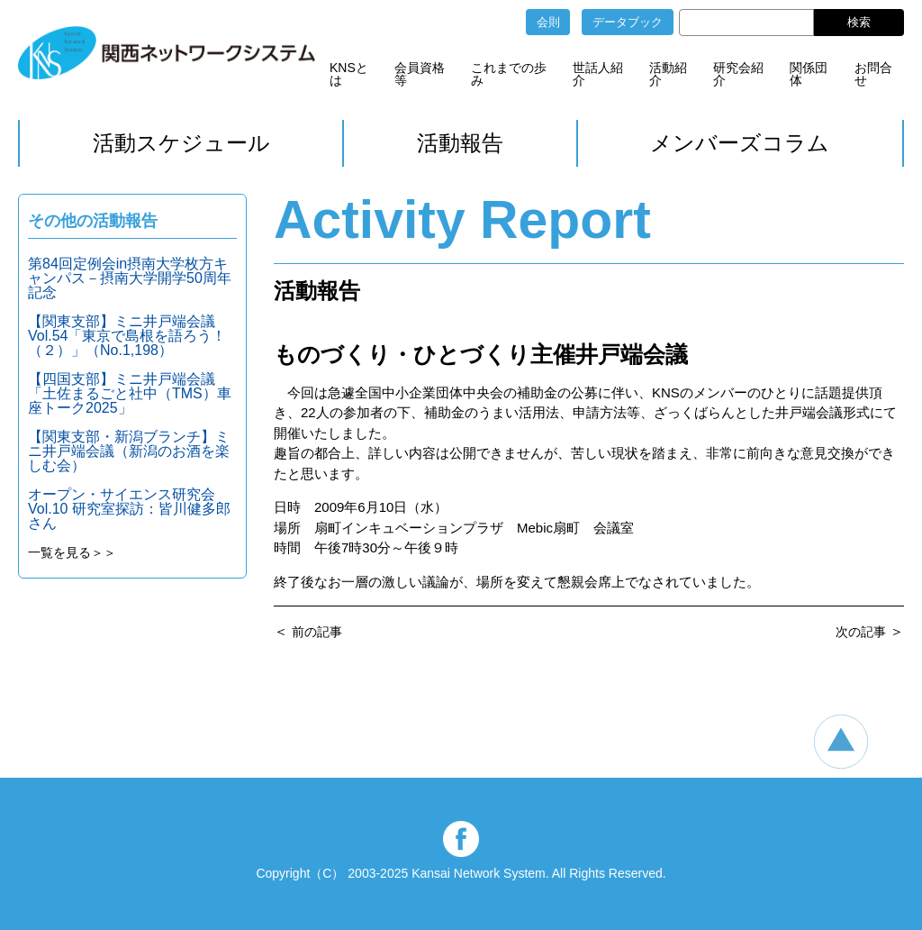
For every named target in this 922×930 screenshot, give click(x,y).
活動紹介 (668, 73)
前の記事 (317, 632)
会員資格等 (419, 73)
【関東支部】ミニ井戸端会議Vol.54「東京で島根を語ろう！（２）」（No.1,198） (127, 336)
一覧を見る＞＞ (72, 552)
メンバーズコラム (739, 143)
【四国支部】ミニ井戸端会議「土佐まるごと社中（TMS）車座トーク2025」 (129, 393)
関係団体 (808, 73)
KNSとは (349, 73)
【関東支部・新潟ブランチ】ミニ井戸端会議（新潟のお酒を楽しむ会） (129, 451)
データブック (627, 22)
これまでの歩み (509, 73)
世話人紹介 (598, 73)
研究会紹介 (738, 73)
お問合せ (873, 73)
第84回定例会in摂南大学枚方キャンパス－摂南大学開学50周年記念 (129, 278)
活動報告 (460, 143)
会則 (548, 22)
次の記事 (861, 632)
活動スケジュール (181, 143)
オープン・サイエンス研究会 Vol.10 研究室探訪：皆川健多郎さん (129, 509)
